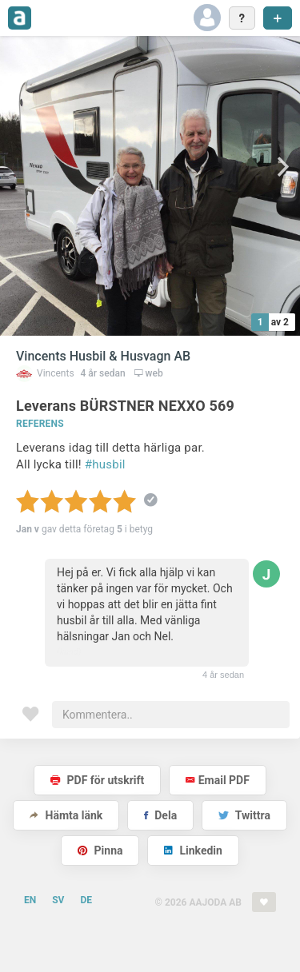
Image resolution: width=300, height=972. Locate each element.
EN (30, 900)
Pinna (100, 850)
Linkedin (193, 850)
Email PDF (218, 780)
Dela (160, 815)
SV (58, 900)
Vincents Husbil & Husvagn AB (103, 356)
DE (86, 900)
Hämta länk (66, 815)
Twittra (244, 815)
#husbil (105, 464)
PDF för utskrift (97, 780)
